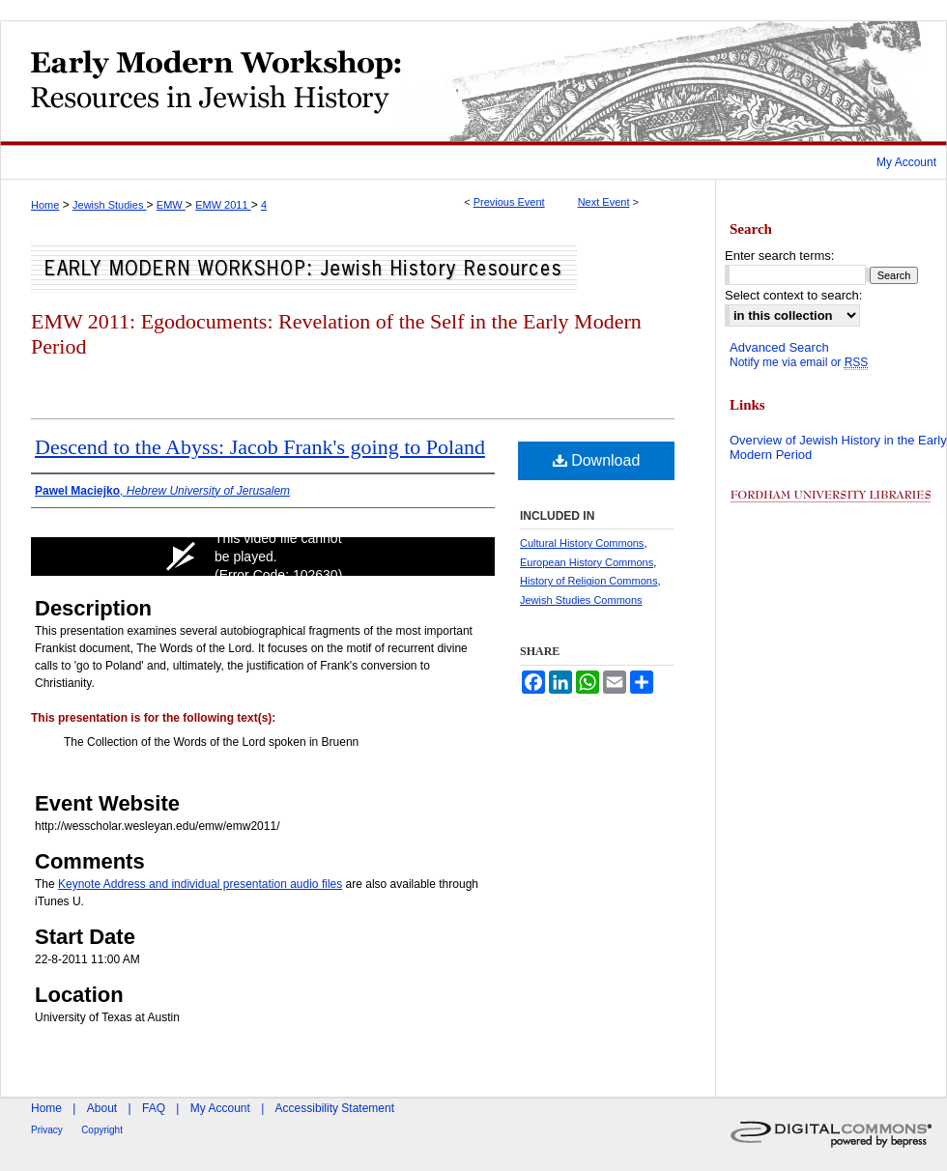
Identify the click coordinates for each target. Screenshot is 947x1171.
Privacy (47, 1130)
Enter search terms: (779, 255)
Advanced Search (779, 347)
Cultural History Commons (582, 543)
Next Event (604, 202)
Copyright (102, 1130)
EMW (171, 205)
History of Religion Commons (588, 580)
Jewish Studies (109, 205)
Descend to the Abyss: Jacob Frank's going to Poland (260, 447)
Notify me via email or (799, 362)
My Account (220, 1108)
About (102, 1108)
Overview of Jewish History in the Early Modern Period (838, 448)
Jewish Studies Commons (581, 600)
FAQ (153, 1108)
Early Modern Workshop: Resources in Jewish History (473, 83)
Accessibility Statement (334, 1108)
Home (45, 205)
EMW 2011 (222, 205)
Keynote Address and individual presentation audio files (200, 884)
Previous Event (509, 202)
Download (597, 460)
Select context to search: (793, 295)
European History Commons (586, 562)
